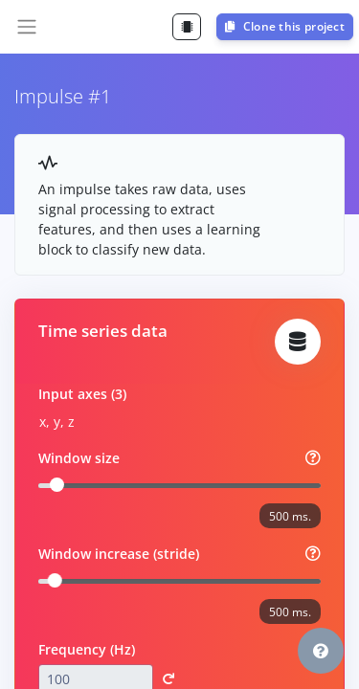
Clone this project (285, 26)
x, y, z (57, 421)
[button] (321, 651)
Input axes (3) (82, 394)
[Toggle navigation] (27, 27)
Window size (79, 458)
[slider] (57, 485)
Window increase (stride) (118, 554)
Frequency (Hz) (86, 649)
